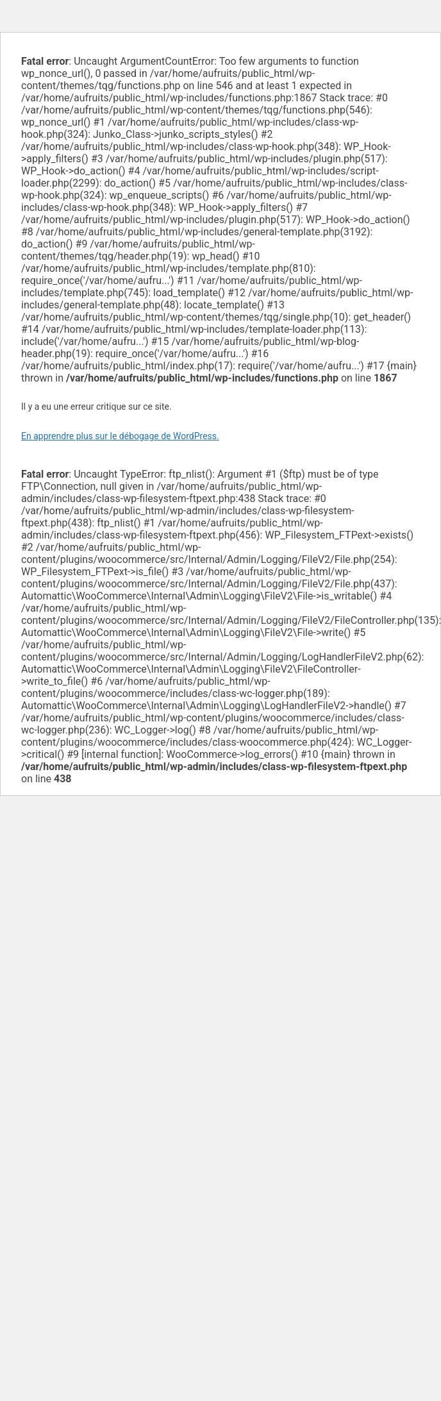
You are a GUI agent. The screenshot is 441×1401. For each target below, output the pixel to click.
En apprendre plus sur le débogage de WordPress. (120, 436)
